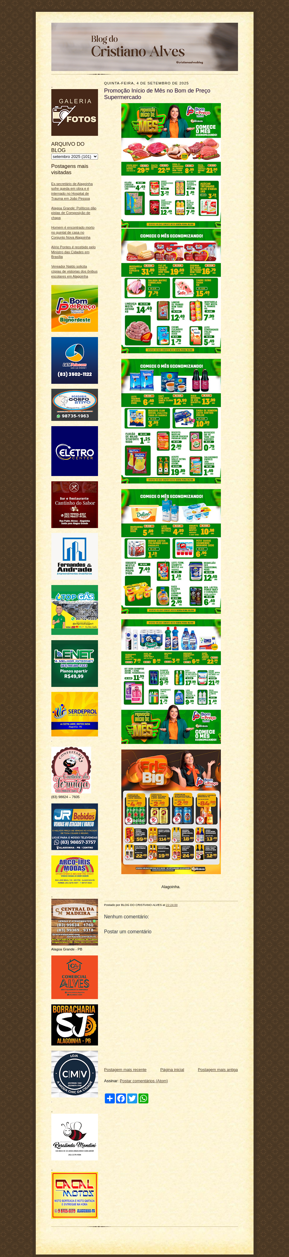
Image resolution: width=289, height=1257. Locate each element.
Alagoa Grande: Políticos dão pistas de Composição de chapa (73, 213)
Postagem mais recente (125, 1069)
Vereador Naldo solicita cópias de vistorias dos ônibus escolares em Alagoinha (74, 271)
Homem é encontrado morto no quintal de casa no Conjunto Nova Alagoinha (73, 232)
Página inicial (172, 1069)
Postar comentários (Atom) (144, 1080)
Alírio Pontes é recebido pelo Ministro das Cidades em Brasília (73, 252)
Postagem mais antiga (218, 1069)
